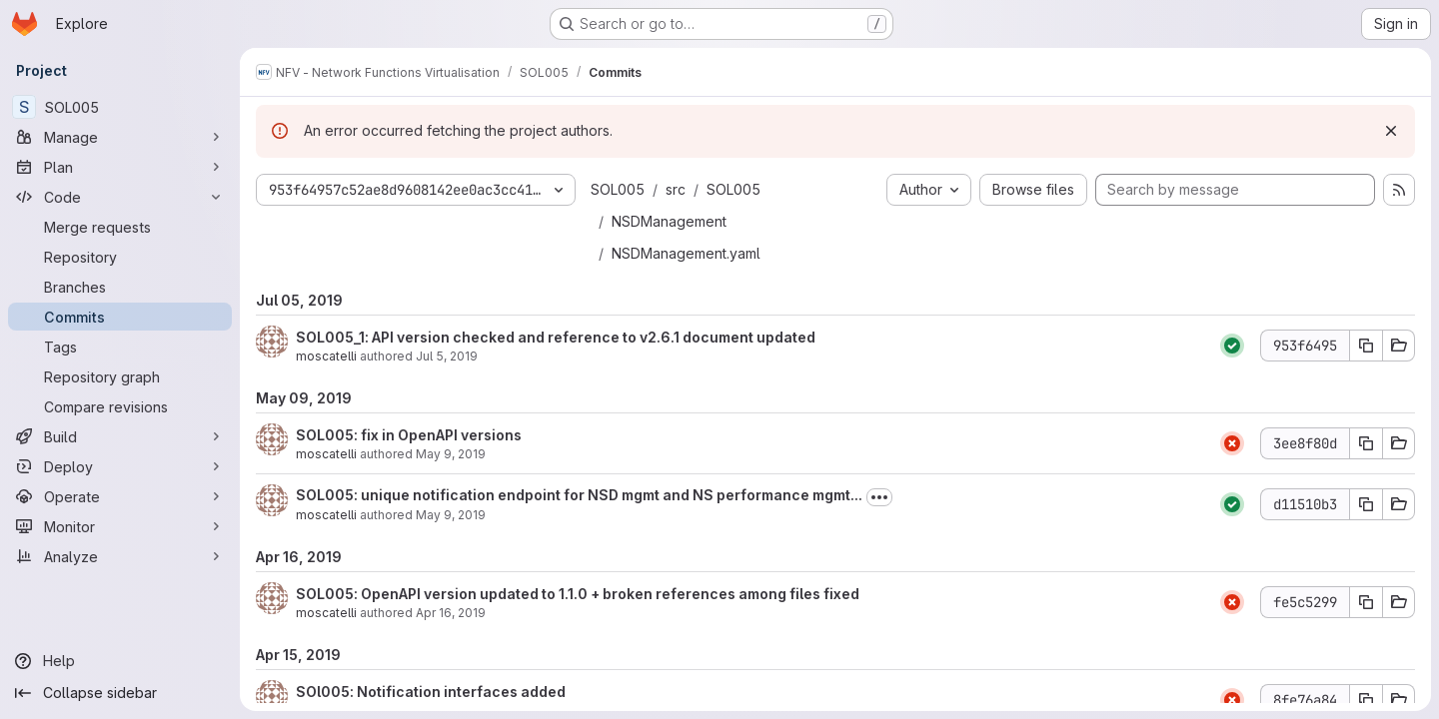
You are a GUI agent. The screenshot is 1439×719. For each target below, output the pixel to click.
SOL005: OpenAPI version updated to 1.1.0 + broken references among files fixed (577, 593)
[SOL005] (120, 107)
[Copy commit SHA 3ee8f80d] (1366, 443)
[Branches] (120, 287)
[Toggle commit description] (879, 497)
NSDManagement (669, 221)
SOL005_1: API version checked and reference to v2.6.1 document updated (555, 337)
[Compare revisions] (120, 406)
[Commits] (120, 317)
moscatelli (326, 356)
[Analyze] (120, 556)
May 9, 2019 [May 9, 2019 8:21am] (451, 514)
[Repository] (120, 257)
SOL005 (618, 189)
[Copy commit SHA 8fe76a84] (1366, 700)
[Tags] (120, 346)
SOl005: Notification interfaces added (431, 691)
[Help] (120, 661)
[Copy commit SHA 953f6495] (1366, 345)
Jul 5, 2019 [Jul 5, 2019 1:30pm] (447, 356)
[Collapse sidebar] (120, 693)
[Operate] (120, 496)
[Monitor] (120, 526)
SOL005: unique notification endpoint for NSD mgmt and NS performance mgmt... (579, 494)
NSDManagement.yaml (686, 253)
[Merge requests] (120, 227)
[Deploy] (120, 466)
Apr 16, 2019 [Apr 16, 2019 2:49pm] (451, 612)
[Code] (120, 197)
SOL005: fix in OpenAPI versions (409, 434)
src (676, 189)
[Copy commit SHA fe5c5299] (1366, 602)
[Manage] (120, 137)
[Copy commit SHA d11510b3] (1366, 504)
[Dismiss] (1391, 131)
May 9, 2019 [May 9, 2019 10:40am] (451, 453)
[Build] (120, 436)
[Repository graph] (120, 376)
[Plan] (120, 167)
